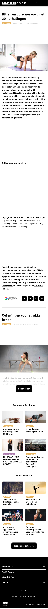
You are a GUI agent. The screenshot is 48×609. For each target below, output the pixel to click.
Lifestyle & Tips (8, 577)
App (41, 298)
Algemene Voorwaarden (20, 596)
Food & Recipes (8, 572)
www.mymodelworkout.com (24, 276)
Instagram (7, 285)
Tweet (30, 298)
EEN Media (41, 604)
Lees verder (24, 388)
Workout (6, 23)
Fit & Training (7, 567)
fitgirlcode (33, 23)
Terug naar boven (22, 546)
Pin (36, 298)
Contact (33, 596)
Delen (24, 298)
